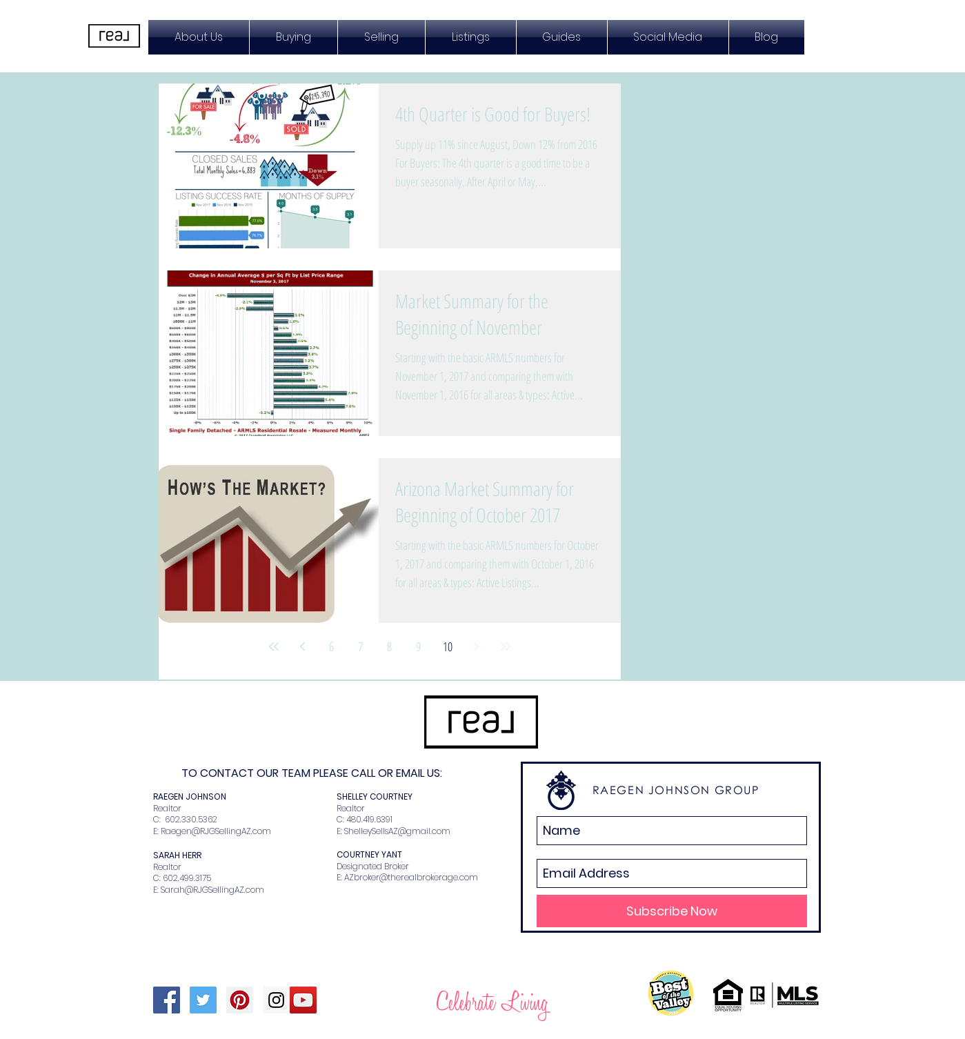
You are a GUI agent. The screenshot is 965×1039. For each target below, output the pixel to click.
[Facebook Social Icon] (166, 1000)
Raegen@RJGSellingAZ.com (216, 831)
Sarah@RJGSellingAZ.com (212, 889)
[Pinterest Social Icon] (239, 1000)
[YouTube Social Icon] (303, 1000)
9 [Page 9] (418, 646)
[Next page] (476, 646)
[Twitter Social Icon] (203, 1000)
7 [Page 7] (360, 646)
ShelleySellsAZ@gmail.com (397, 831)
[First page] (273, 646)
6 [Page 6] (331, 646)
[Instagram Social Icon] (276, 1000)
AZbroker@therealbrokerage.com (411, 877)
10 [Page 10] (447, 646)
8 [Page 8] (389, 646)
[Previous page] (302, 646)
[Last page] (505, 646)
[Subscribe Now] (672, 911)
